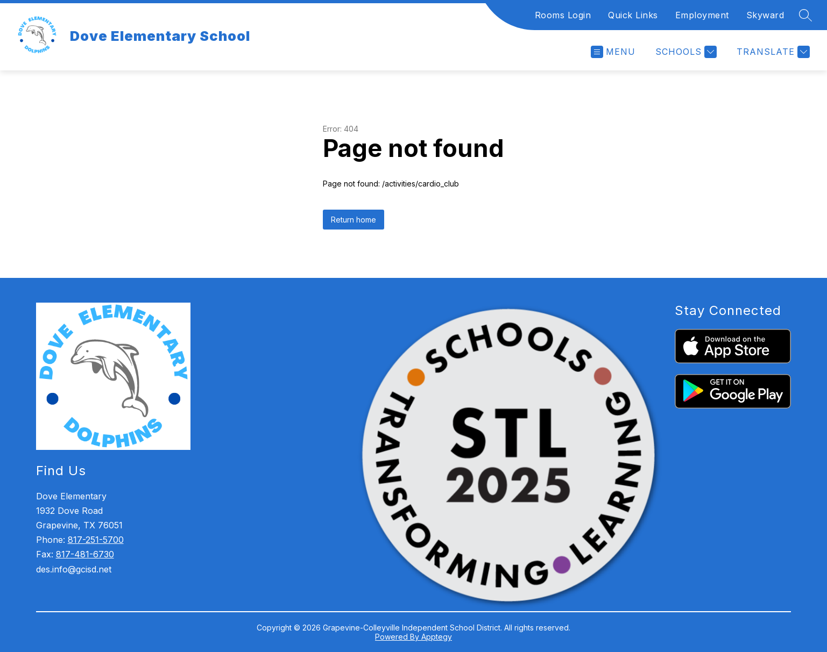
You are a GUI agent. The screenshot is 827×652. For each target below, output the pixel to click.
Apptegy (436, 636)
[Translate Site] (772, 52)
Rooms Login (563, 15)
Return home (353, 219)
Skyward (765, 15)
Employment (702, 15)
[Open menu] (613, 52)
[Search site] (805, 15)
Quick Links (633, 15)
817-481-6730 (85, 554)
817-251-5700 (96, 539)
